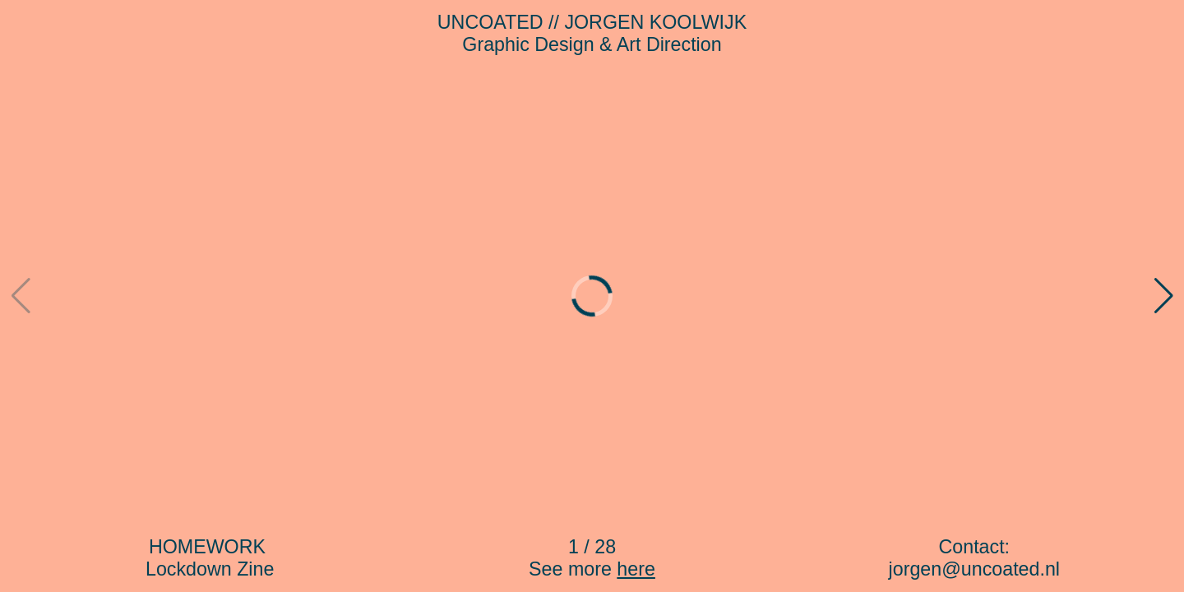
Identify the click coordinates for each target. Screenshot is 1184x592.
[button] (1163, 296)
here (636, 569)
